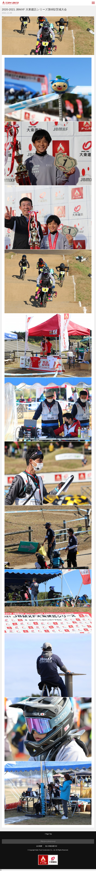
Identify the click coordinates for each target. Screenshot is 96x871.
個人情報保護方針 (51, 846)
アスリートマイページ (48, 841)
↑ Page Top (48, 834)
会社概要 (39, 846)
